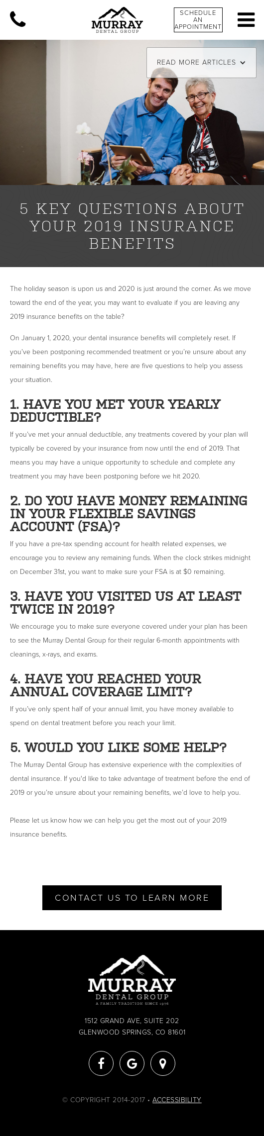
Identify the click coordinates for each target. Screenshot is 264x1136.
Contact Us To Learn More (132, 897)
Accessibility (177, 1100)
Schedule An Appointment (198, 20)
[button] (201, 62)
